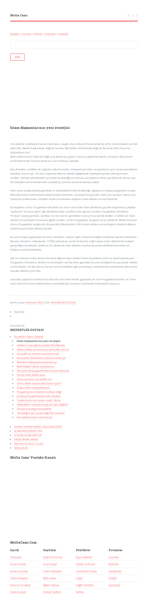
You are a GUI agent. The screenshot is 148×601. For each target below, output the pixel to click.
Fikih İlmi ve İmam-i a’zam (28, 443)
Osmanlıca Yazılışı (86, 571)
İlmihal (38, 34)
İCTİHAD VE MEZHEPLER (28, 435)
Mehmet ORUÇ (35, 302)
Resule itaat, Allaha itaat (31, 375)
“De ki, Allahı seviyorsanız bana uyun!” (39, 383)
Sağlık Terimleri (85, 585)
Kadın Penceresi (52, 557)
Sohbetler (50, 34)
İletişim (113, 578)
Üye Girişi (114, 585)
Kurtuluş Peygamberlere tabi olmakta (38, 396)
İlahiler (80, 592)
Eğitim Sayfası (51, 585)
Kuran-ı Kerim (18, 564)
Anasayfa (16, 557)
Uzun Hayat (50, 564)
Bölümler (114, 564)
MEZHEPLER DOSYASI (63, 302)
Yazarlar (27, 34)
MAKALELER (21, 448)
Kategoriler (115, 571)
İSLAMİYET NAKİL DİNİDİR (28, 336)
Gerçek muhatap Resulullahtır (34, 408)
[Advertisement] (74, 93)
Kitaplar (14, 34)
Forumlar (114, 557)
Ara (17, 57)
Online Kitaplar (19, 578)
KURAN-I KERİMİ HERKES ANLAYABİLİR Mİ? (38, 426)
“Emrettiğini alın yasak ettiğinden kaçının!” (41, 413)
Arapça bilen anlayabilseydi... (34, 387)
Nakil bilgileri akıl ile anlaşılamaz (35, 366)
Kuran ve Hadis (19, 571)
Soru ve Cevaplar (20, 585)
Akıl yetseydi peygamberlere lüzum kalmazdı (43, 370)
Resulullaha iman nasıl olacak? (35, 417)
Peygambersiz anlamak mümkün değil (39, 392)
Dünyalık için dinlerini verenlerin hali (38, 353)
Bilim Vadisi (49, 578)
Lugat (79, 578)
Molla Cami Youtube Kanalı (33, 457)
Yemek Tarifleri (52, 592)
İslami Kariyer (18, 592)
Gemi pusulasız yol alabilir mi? (34, 379)
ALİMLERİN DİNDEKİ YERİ (28, 431)
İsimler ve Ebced (85, 564)
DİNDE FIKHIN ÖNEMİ (26, 439)
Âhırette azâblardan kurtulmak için (37, 362)
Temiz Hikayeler (52, 571)
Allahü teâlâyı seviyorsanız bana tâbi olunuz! (43, 349)
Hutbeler (63, 34)
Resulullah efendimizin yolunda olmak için (41, 358)
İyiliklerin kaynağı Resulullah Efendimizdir (41, 345)
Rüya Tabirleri (84, 557)
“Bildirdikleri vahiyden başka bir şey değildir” (42, 404)
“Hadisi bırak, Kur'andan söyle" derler (39, 400)
